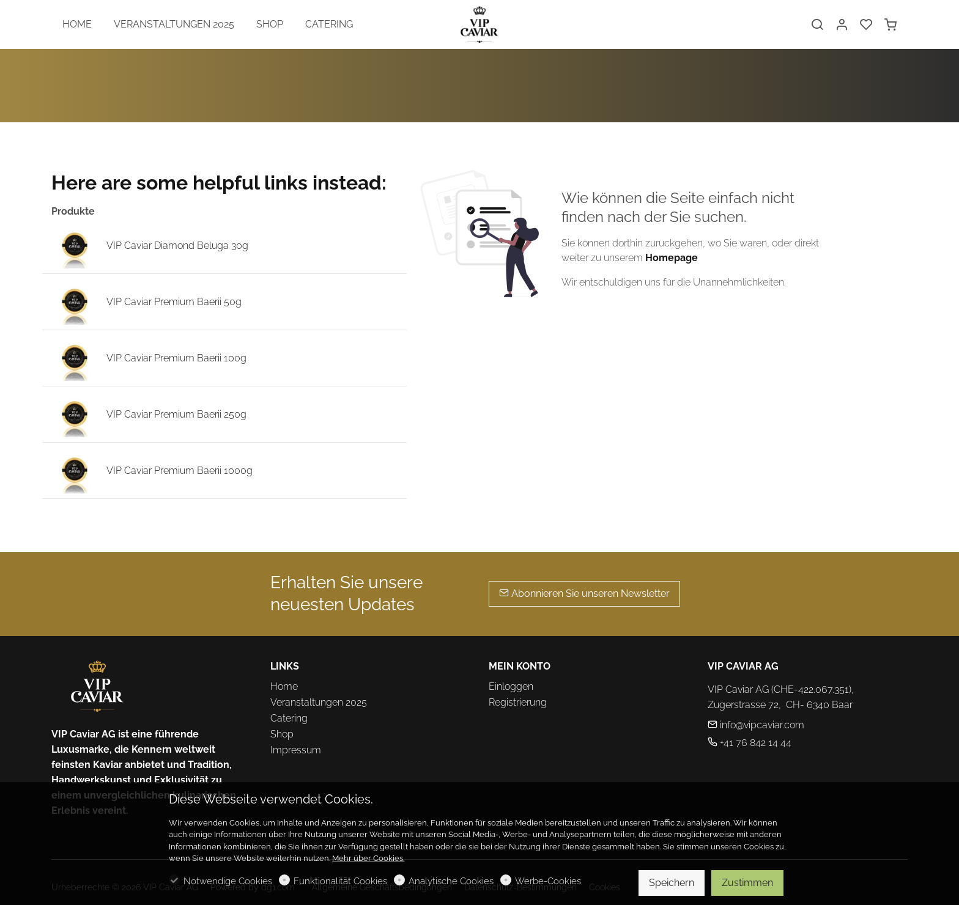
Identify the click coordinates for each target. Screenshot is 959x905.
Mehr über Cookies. (368, 858)
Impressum (295, 750)
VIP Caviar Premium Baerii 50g (174, 302)
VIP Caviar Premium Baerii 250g (176, 414)
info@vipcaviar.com (756, 725)
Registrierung (518, 702)
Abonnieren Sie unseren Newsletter (584, 593)
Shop (282, 734)
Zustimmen (747, 882)
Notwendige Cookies (227, 881)
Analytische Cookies (451, 881)
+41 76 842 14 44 (749, 742)
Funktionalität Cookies (340, 881)
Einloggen (511, 686)
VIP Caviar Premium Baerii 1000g (179, 470)
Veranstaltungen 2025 (318, 702)
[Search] (817, 25)
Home (284, 686)
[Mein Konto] (841, 25)
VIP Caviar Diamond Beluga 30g (177, 245)
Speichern (671, 882)
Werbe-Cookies (548, 881)
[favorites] (866, 25)
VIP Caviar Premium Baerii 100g (176, 358)
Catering (289, 718)
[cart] (890, 25)
